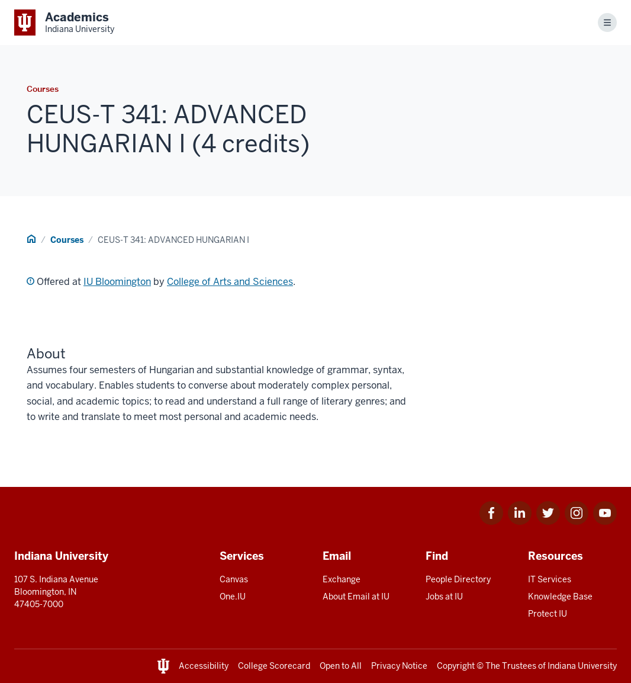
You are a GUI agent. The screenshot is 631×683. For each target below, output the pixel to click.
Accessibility (203, 665)
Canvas (234, 579)
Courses (66, 240)
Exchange (341, 579)
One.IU (233, 596)
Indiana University (582, 665)
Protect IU (547, 613)
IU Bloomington (117, 281)
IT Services (549, 579)
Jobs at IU (444, 596)
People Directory (458, 579)
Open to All (341, 665)
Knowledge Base (560, 596)
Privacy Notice (399, 665)
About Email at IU (356, 596)
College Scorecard (274, 665)
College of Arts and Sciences (230, 281)
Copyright (456, 665)
